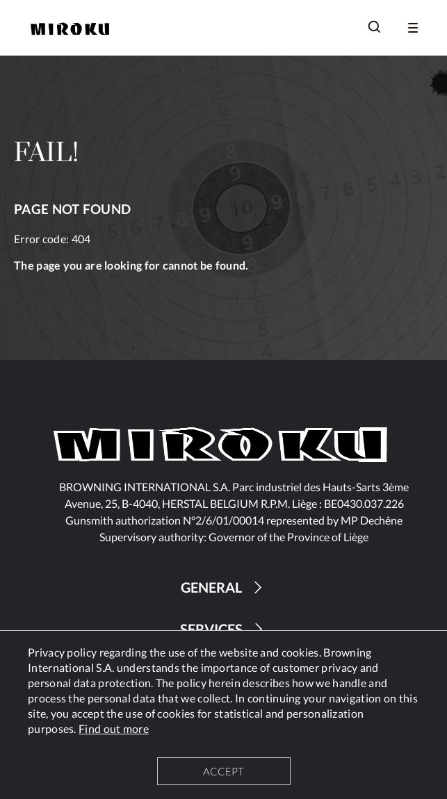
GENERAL (223, 587)
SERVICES (223, 629)
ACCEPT (223, 771)
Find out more (114, 728)
